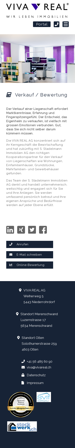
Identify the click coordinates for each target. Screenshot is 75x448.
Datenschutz (36, 375)
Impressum (35, 383)
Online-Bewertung (26, 265)
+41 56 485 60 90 (39, 361)
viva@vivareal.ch (39, 367)
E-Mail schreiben (25, 254)
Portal (42, 24)
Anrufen (19, 244)
